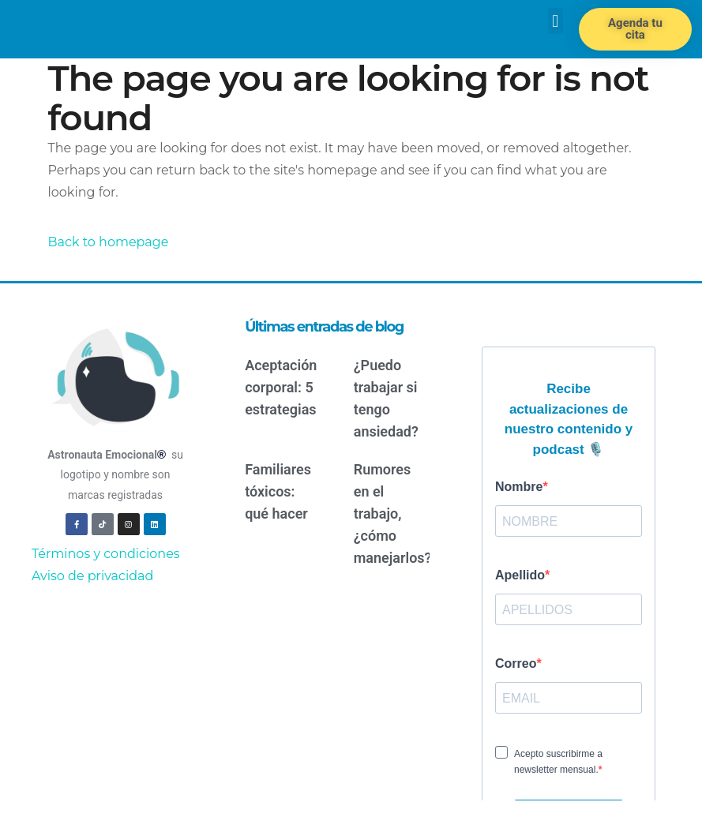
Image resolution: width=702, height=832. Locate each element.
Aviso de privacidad (92, 575)
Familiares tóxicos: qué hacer (278, 491)
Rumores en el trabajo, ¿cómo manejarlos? (393, 513)
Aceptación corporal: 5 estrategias (281, 387)
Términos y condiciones (106, 553)
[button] (555, 21)
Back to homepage (108, 241)
